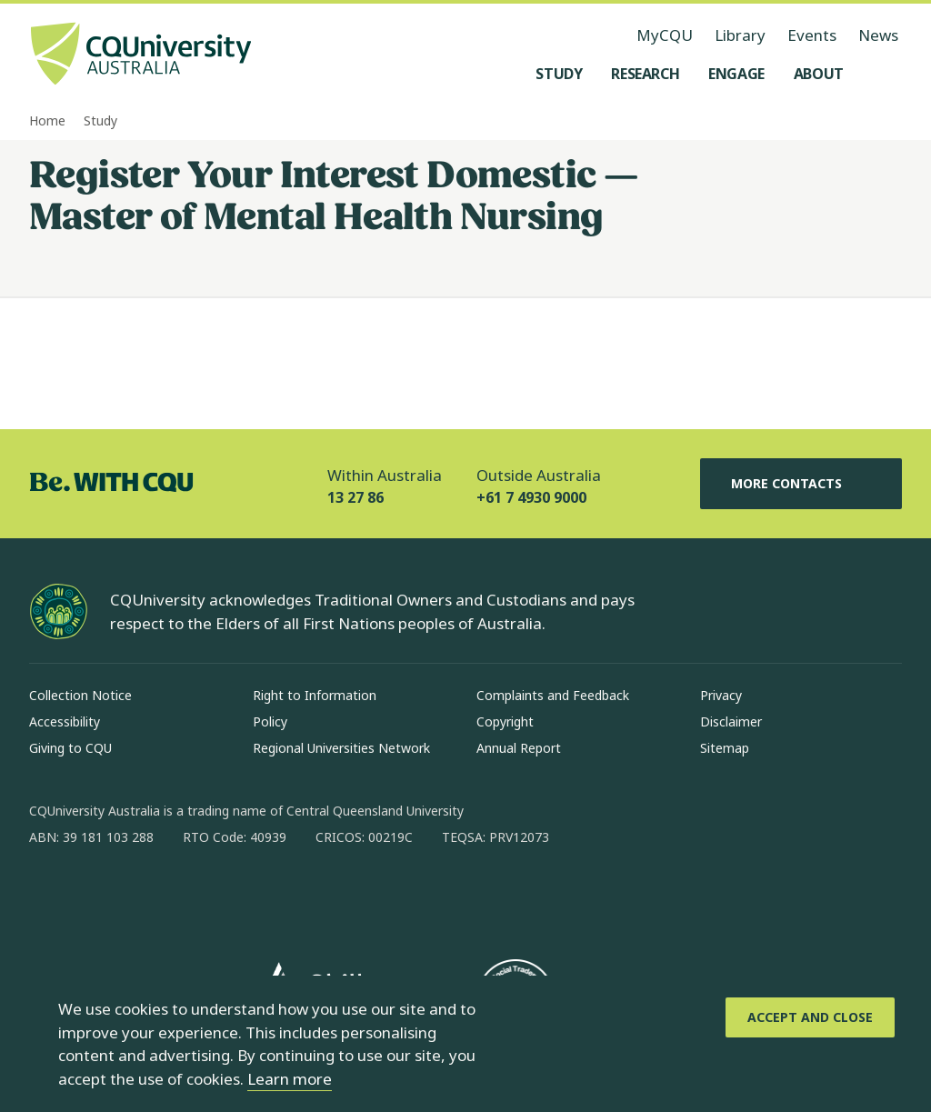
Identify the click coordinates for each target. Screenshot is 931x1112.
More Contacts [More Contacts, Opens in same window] (801, 484)
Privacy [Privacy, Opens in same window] (721, 695)
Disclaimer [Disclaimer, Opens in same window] (731, 721)
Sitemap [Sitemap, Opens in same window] (724, 747)
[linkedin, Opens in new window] (144, 896)
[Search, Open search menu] (884, 74)
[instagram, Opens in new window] (96, 896)
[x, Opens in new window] (191, 896)
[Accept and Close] (810, 1017)
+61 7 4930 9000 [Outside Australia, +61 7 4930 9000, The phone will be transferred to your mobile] (531, 497)
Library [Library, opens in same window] (740, 35)
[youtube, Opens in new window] (238, 896)
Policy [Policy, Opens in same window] (270, 721)
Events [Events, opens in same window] (811, 35)
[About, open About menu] (818, 73)
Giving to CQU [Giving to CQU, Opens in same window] (70, 747)
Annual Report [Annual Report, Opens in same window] (518, 747)
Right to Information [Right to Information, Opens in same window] (314, 695)
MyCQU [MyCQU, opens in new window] (664, 35)
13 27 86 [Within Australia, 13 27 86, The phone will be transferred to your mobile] (355, 497)
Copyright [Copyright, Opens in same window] (505, 721)
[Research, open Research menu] (645, 73)
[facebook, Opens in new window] (49, 896)
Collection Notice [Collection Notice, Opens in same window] (80, 695)
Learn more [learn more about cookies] (289, 1078)
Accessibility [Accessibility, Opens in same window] (64, 721)
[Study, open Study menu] (558, 73)
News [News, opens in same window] (878, 35)
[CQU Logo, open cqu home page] (141, 55)
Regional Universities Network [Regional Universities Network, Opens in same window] (341, 747)
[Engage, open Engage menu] (736, 73)
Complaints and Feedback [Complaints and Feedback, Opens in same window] (552, 695)
